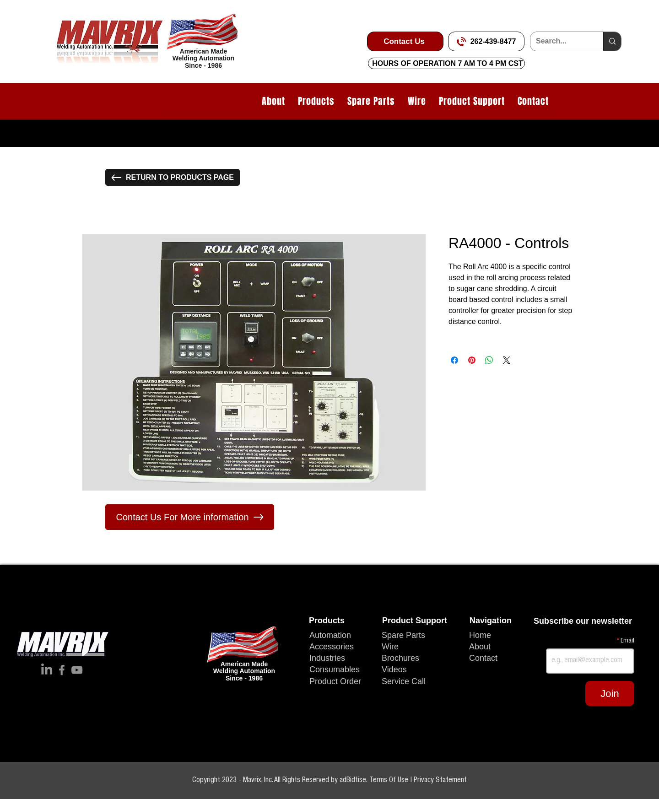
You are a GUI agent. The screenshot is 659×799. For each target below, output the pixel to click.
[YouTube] (77, 670)
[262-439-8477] (486, 41)
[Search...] (560, 41)
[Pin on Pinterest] (471, 360)
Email (626, 641)
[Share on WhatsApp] (489, 360)
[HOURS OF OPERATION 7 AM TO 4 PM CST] (446, 63)
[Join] (609, 693)
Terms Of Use (389, 780)
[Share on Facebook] (454, 360)
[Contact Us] (405, 41)
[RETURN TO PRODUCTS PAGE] (172, 177)
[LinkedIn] (47, 670)
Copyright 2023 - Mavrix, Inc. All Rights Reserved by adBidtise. (280, 780)
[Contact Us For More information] (189, 517)
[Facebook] (62, 670)
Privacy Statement (440, 780)
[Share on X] (506, 360)
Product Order (335, 681)
